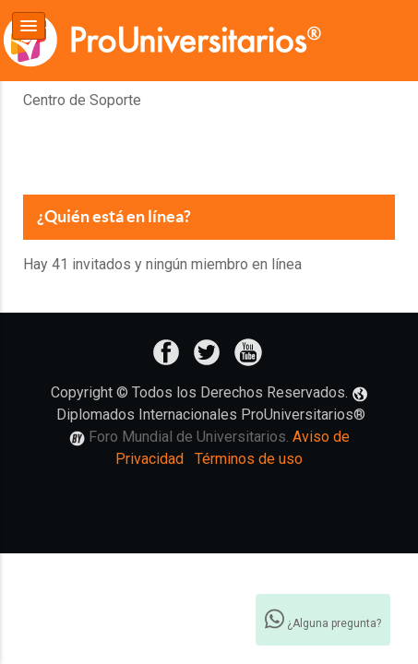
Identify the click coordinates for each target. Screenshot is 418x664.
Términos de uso (249, 459)
